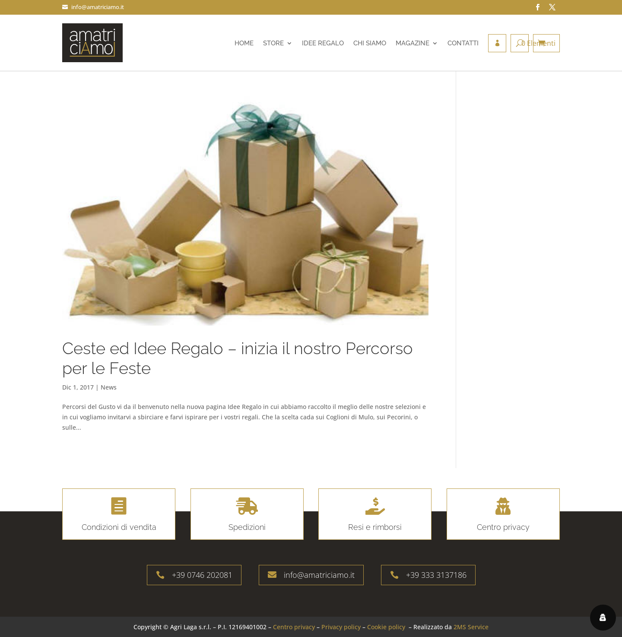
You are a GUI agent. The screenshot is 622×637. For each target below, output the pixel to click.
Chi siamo (369, 43)
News (109, 387)
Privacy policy (341, 627)
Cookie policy (386, 627)
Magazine (412, 43)
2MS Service (471, 627)
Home (244, 43)
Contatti (463, 43)
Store (273, 43)
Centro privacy (294, 627)
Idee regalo (323, 43)
